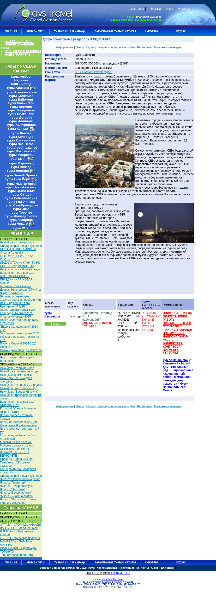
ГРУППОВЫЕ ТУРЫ (18, 41)
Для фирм (167, 567)
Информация (64, 47)
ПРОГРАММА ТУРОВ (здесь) (94, 72)
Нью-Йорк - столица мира (17, 242)
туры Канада (18, 128)
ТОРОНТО (7, 551)
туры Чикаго (18, 223)
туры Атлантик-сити (21, 92)
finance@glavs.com (148, 16)
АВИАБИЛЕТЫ (35, 31)
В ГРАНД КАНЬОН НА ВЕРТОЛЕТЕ (14, 454)
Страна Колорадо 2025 (15, 316)
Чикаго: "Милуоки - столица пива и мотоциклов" (18, 501)
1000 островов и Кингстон (17, 555)
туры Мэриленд (21, 163)
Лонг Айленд (21, 84)
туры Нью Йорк (17, 179)
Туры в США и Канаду (69, 31)
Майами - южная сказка (16, 442)
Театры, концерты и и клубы (116, 47)
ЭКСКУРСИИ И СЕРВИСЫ (23, 51)
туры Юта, (21, 228)
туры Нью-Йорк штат (21, 187)
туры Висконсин (21, 114)
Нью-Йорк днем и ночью (16, 374)
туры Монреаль (21, 155)
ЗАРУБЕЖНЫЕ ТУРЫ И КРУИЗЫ (115, 31)
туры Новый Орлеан (21, 175)
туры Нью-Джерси (21, 183)
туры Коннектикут (21, 140)
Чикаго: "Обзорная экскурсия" (20, 479)
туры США (21, 209)
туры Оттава (21, 194)
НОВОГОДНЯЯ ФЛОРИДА (17, 310)
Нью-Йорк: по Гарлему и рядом (21, 385)
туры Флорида (21, 220)
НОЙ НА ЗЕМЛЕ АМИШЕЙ (18, 249)
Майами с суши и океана (16, 445)
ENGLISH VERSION (97, 573)
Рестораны (144, 47)
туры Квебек (21, 133)
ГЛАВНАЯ (11, 31)
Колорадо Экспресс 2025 (16, 313)
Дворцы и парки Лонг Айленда (20, 269)
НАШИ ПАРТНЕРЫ (18, 54)
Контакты (183, 8)
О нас (169, 8)
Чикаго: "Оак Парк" (12, 489)
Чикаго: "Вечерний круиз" (17, 486)
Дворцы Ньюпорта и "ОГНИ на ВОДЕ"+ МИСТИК (20, 291)
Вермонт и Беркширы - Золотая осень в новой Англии (20, 298)
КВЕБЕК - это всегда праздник (20, 538)
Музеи (90, 47)
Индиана (21, 80)
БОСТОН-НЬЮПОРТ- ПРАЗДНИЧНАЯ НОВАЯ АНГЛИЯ (16, 279)
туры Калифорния (21, 125)
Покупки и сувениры (167, 47)
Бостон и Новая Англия (15, 286)
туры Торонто (21, 212)
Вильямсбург (21, 76)
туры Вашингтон (21, 103)
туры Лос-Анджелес (21, 147)
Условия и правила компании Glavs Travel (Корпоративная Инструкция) (87, 567)
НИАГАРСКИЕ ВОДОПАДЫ (18, 548)
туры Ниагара (18, 170)
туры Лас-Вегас (21, 144)
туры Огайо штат (21, 191)
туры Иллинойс (21, 121)
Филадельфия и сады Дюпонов (21, 246)
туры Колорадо (21, 137)
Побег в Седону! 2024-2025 (18, 343)
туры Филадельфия (21, 216)
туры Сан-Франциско (21, 205)
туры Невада (21, 167)
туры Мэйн (17, 158)
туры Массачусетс (21, 151)
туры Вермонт (21, 106)
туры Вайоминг (21, 99)
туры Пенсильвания (21, 198)
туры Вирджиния (21, 110)
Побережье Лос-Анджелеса (18, 425)
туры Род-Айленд (21, 202)
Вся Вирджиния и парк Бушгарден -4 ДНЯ (15, 304)
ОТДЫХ (181, 31)
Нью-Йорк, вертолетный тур (18, 388)
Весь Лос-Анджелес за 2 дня (19, 422)
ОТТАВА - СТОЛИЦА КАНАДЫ (20, 524)
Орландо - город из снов (16, 459)
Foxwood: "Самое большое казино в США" (18, 410)
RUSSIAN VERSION (119, 573)
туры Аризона (18, 87)
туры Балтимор (21, 96)
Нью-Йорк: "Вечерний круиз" (19, 391)
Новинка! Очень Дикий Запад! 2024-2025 (21, 348)
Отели (80, 47)
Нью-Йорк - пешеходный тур (19, 371)
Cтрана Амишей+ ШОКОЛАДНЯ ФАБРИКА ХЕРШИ (16, 256)
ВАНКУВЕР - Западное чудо (19, 528)
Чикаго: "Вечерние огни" (16, 492)
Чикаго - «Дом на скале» (16, 496)
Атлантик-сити (9, 405)
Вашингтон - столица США (17, 272)
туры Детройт (21, 117)
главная (156, 8)
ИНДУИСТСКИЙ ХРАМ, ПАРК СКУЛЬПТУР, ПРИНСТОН (20, 264)
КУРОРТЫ (151, 31)
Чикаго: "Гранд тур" (13, 482)
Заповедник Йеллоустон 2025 (20, 333)
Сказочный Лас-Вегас (14, 449)
